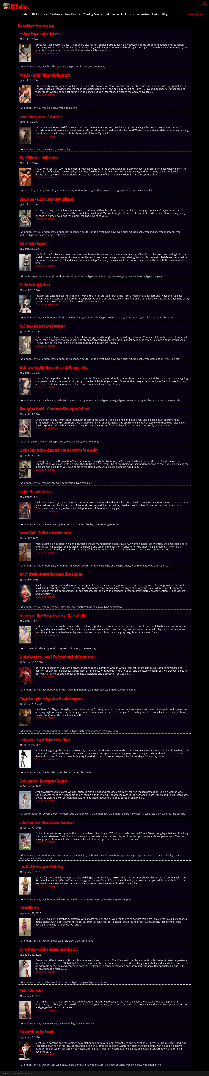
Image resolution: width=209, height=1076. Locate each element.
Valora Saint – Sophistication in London (45, 533)
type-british (48, 66)
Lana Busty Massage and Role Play (41, 867)
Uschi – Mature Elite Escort (36, 492)
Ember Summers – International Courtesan (46, 823)
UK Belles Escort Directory (22, 1073)
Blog (165, 14)
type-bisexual (49, 731)
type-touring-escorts (168, 400)
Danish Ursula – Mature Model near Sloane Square (50, 574)
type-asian (47, 149)
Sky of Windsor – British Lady (38, 158)
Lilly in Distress (29, 908)
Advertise (143, 14)
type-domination (78, 66)
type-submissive (67, 107)
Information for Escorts (120, 14)
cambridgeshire (32, 276)
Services (56, 14)
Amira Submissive (31, 991)
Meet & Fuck (195, 14)
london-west (82, 190)
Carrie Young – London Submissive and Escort (48, 949)
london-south (81, 231)
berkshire (29, 190)
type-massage (112, 190)
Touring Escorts (92, 14)
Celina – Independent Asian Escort (41, 117)
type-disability (74, 441)
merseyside (64, 855)
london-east (48, 231)
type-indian (151, 231)
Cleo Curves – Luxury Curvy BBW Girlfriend (46, 199)
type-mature (128, 190)
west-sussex (45, 858)
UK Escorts (40, 14)
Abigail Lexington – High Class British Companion (51, 699)
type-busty (62, 66)
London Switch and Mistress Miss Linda (44, 740)
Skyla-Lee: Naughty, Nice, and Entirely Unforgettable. (53, 368)
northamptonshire (34, 648)
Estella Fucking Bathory (34, 285)
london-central (32, 66)
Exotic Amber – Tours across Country (43, 781)
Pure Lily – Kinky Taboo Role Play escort (44, 75)
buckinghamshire (45, 190)
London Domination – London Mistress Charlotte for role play (58, 450)
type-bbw (110, 231)
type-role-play (97, 66)
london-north (64, 231)
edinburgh (49, 276)
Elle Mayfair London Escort (36, 1032)
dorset (54, 813)
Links (155, 14)
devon (46, 813)
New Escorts (72, 14)
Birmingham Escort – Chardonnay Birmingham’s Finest (55, 409)
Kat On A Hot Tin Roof (33, 244)
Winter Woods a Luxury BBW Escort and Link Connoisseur (57, 657)
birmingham (31, 441)
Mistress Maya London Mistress (39, 34)
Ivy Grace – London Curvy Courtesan (42, 326)
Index (25, 14)
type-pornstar (130, 317)
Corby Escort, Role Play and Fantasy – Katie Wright (52, 616)
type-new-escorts (39, 235)
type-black (47, 400)
